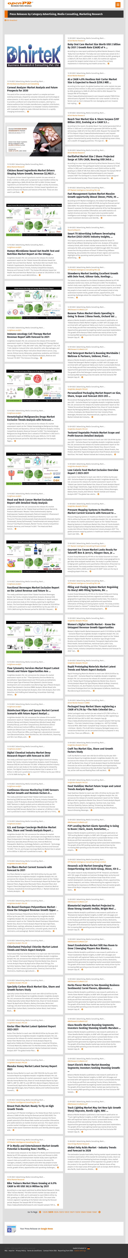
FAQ (6, 1251)
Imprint (11, 1251)
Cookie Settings (80, 1251)
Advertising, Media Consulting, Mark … (30, 81)
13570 (77, 1212)
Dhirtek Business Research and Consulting (23, 84)
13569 (83, 1212)
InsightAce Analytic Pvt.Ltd (17, 863)
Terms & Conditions (34, 1251)
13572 (66, 1212)
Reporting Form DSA (65, 1251)
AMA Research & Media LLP (77, 310)
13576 (45, 1212)
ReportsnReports (74, 230)
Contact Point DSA (50, 1251)
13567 (94, 1212)
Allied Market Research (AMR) (79, 703)
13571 (72, 1212)
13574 (56, 1212)
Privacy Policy (21, 1251)
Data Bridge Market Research (78, 1144)
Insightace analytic (14, 247)
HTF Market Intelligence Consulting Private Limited (87, 546)
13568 (88, 1212)
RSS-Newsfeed (11, 20)
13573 (61, 1212)
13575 (50, 1212)
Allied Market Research (15, 167)
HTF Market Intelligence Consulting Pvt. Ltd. (23, 1102)
